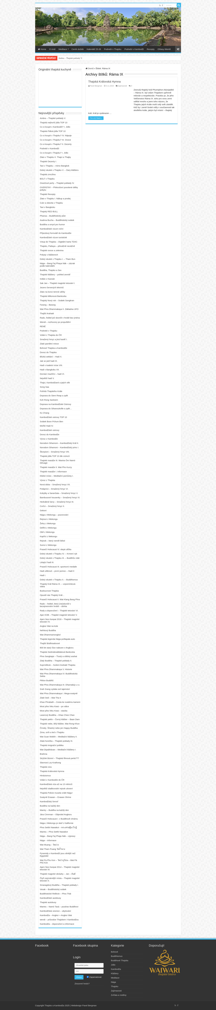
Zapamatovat (94, 977)
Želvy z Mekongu (48, 523)
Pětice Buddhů (47, 680)
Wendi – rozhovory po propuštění (55, 322)
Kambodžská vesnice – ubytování (55, 911)
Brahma (43, 754)
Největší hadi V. (47, 378)
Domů (90, 68)
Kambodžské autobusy (50, 898)
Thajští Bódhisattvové (50, 643)
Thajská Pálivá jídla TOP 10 (53, 131)
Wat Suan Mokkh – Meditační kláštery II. (58, 736)
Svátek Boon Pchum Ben (51, 421)
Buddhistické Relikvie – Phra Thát (55, 893)
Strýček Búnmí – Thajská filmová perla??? (59, 758)
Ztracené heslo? (82, 983)
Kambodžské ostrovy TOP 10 (53, 417)
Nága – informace (48, 840)
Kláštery (114, 973)
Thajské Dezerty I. (48, 161)
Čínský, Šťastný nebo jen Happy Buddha (59, 728)
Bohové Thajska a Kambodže (53, 348)
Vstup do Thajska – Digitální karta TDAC (58, 242)
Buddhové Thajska (119, 960)
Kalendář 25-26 (94, 49)
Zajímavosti (122, 86)
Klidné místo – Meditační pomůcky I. (57, 476)
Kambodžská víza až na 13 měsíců (56, 784)
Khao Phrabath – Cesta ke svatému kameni (60, 702)
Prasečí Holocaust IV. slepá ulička (55, 549)
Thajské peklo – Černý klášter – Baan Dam (60, 719)
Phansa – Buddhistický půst (53, 216)
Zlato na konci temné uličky (52, 292)
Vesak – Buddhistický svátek (53, 889)
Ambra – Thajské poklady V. (70, 58)
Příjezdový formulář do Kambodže (55, 233)
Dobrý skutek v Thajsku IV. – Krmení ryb (58, 553)
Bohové (114, 952)
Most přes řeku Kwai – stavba (53, 710)
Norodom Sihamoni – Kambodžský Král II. (59, 443)
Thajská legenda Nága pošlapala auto (57, 639)
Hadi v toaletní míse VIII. (51, 365)
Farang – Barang (48, 305)
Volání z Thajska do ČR (51, 335)
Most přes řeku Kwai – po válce (54, 706)
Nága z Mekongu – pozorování (54, 515)
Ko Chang (44, 413)
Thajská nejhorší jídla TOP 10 (53, 122)
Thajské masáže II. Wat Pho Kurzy (56, 467)
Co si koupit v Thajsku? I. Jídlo (54, 153)
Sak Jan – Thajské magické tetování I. (57, 283)
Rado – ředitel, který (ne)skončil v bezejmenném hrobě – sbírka (55, 605)
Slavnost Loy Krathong (50, 762)
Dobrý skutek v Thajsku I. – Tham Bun (57, 259)
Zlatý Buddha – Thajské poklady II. (56, 660)
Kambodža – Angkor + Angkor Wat (56, 915)
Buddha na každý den (50, 806)
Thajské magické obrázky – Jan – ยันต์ (58, 874)
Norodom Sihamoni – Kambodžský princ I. (59, 447)
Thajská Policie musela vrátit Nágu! (56, 793)
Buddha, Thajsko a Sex (51, 270)
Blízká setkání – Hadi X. (51, 356)
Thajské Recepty (48, 194)
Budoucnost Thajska (49, 591)
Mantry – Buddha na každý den (54, 810)
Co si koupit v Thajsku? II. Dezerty (56, 144)
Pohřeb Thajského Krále (51, 391)
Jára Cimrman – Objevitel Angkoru (56, 814)
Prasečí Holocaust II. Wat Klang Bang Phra (60, 599)
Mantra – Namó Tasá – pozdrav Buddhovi (59, 906)
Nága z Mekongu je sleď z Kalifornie (56, 823)
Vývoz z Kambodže (49, 439)
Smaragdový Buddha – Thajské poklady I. (59, 885)
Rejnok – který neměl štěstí (52, 541)
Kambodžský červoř (49, 801)
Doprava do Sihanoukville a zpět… (56, 408)
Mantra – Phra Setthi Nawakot (54, 832)
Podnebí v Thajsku (112, 49)
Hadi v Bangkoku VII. (49, 369)
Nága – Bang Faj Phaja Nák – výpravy (57, 836)
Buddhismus (117, 956)
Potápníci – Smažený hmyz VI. (54, 489)
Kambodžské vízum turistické (53, 237)
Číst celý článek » (96, 118)
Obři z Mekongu (47, 532)
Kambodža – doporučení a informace (57, 924)
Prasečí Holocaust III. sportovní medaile (58, 566)
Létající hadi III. (47, 562)
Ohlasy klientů (164, 49)
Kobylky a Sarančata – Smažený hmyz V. (59, 493)
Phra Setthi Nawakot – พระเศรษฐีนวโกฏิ (58, 827)
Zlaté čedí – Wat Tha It (50, 698)
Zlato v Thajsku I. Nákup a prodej (55, 198)
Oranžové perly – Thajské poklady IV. (57, 183)
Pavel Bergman (96, 86)
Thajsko (114, 986)
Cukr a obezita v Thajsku (51, 203)
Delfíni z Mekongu (48, 528)
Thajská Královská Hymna (104, 81)
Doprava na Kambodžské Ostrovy (55, 404)
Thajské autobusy (48, 902)
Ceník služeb (77, 49)
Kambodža (116, 969)
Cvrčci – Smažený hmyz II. (52, 506)
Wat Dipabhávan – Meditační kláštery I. (58, 749)
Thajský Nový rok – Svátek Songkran (57, 300)
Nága (113, 982)
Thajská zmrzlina (48, 174)
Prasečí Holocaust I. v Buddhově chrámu (59, 819)
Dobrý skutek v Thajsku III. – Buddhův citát (60, 558)
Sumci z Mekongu (48, 545)
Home (42, 49)
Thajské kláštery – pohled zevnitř (55, 274)
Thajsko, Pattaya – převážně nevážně (57, 246)
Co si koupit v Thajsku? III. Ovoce (55, 140)
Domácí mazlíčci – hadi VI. (52, 374)
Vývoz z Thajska (47, 480)
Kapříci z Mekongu (48, 536)
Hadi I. (43, 575)
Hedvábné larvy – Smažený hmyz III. (57, 502)
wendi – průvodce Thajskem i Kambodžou (59, 919)
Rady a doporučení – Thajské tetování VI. (59, 610)
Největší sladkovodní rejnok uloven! (56, 788)
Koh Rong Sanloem (49, 400)
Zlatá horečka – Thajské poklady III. (56, 741)
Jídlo (113, 965)
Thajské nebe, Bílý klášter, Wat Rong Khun (60, 723)
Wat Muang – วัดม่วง (49, 845)
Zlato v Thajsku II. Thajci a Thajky (55, 157)
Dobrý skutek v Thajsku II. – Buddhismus (59, 579)
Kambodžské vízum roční (51, 229)
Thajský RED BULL (49, 211)
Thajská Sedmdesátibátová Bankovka (57, 652)
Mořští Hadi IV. (47, 426)
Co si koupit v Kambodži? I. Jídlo (55, 127)
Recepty (150, 49)
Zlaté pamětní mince (49, 343)
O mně (52, 49)
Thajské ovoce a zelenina (51, 250)
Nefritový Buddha (48, 630)
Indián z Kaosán (47, 279)
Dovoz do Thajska (48, 352)
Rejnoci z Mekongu (49, 519)
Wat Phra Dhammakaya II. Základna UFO (59, 309)
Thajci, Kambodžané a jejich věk (55, 382)
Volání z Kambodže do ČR (52, 780)
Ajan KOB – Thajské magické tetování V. (58, 615)
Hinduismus (45, 775)
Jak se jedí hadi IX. (49, 361)
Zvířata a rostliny (118, 995)
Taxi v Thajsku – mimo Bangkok (54, 166)
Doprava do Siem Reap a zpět (54, 395)
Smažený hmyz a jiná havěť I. (53, 339)
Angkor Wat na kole (49, 626)
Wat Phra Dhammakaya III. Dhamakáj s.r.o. (60, 685)
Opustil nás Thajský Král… (52, 595)
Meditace (63, 49)
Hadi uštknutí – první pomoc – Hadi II (57, 571)
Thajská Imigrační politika (51, 745)
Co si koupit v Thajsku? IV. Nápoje (56, 135)
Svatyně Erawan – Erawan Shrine (55, 797)
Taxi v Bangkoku (47, 207)
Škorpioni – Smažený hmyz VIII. (55, 452)
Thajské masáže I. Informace (53, 471)
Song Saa (44, 387)
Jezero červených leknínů (52, 287)
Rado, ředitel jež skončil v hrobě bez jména (60, 318)
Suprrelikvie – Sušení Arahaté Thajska (57, 665)
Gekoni (43, 510)
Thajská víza (46, 767)
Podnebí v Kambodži (134, 49)
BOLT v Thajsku (47, 179)
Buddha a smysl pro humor (52, 224)
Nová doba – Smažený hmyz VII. (55, 484)
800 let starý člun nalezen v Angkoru (57, 647)
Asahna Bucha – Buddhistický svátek (57, 220)
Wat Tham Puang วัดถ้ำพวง (52, 849)
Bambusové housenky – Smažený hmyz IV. (60, 497)
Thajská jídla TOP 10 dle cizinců (55, 456)
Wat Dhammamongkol (50, 634)
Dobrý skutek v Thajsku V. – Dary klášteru (59, 170)
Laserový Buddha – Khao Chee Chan (57, 715)
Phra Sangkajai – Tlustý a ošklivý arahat (58, 656)
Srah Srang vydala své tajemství (55, 689)
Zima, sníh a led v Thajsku (52, 732)
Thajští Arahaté (47, 313)
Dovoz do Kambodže (49, 434)
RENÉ (43, 326)
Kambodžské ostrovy (49, 430)
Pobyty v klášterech (49, 255)
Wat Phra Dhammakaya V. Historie (56, 669)
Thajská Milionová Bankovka (53, 296)
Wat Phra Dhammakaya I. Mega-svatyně (59, 693)
